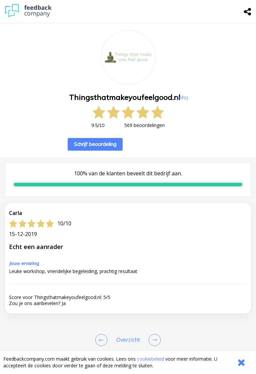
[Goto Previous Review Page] (102, 340)
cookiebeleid (150, 359)
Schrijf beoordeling (95, 144)
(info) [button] (182, 97)
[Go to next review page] (153, 340)
